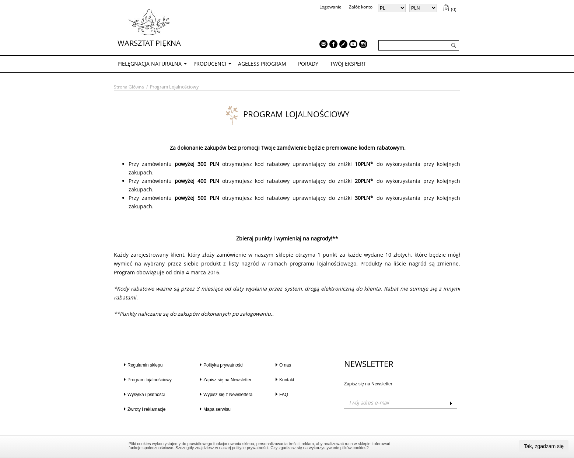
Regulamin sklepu (144, 365)
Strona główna (129, 87)
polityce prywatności (250, 447)
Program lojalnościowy (149, 379)
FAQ (283, 394)
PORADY (308, 63)
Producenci (209, 63)
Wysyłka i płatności (146, 394)
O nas (285, 365)
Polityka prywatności (223, 365)
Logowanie (330, 7)
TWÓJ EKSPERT (348, 63)
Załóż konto (360, 7)
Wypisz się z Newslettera (227, 394)
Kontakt (286, 379)
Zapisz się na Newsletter (227, 379)
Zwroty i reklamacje (146, 409)
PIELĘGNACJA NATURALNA (150, 63)
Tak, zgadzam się (544, 446)
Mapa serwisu (217, 409)
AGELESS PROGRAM (262, 63)
